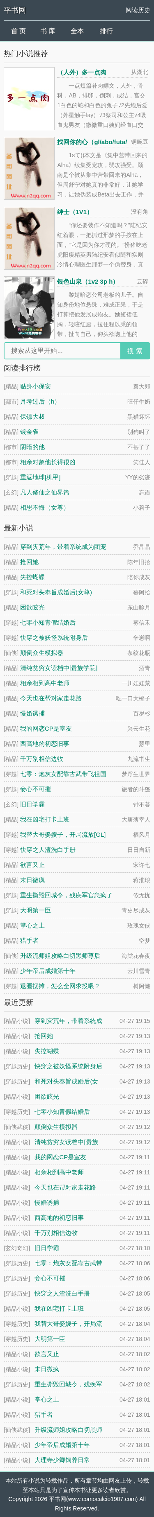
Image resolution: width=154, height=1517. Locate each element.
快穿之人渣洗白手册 (48, 849)
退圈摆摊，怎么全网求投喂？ (60, 985)
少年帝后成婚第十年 (48, 970)
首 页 (18, 30)
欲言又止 (32, 864)
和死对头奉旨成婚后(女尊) (56, 592)
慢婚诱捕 (32, 713)
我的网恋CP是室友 (46, 728)
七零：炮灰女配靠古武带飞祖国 (63, 773)
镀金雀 (29, 431)
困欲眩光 (32, 607)
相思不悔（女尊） (44, 507)
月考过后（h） (40, 401)
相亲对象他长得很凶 (48, 461)
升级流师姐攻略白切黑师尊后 (60, 955)
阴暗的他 (32, 446)
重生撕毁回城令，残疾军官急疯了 (66, 895)
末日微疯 (32, 879)
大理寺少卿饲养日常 (62, 1459)
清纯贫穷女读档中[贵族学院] (58, 667)
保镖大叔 (32, 416)
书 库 (47, 30)
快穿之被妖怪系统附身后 (54, 637)
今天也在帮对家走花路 (51, 698)
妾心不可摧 (35, 789)
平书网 (15, 10)
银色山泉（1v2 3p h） (88, 281)
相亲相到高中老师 (44, 682)
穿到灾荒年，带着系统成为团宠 (63, 546)
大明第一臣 (35, 910)
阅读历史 (138, 10)
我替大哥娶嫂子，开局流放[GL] (63, 834)
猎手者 (29, 940)
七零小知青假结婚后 (48, 622)
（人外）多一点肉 (81, 72)
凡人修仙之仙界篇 (44, 492)
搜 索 (134, 351)
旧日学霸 (32, 804)
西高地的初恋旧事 (44, 743)
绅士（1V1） (75, 211)
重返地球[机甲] (40, 477)
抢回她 (29, 561)
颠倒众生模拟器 (41, 652)
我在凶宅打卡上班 (44, 819)
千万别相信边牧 (41, 758)
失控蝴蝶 (32, 576)
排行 (106, 30)
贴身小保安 (35, 386)
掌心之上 (32, 925)
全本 (77, 30)
